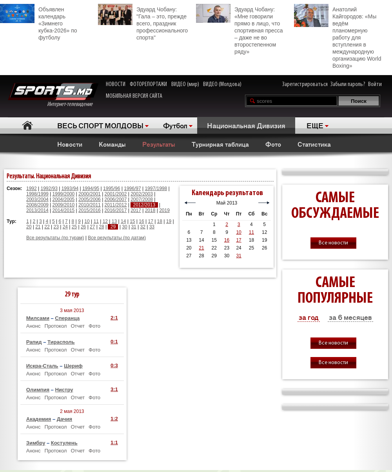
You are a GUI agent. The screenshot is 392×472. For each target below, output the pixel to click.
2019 (164, 210)
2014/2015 (64, 210)
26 (83, 227)
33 (151, 227)
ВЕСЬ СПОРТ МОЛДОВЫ (100, 125)
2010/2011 (89, 205)
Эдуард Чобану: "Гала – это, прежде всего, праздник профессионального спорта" (143, 22)
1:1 (114, 442)
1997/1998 (156, 188)
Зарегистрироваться (305, 84)
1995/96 (111, 188)
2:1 (114, 318)
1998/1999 (37, 194)
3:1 (114, 389)
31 (133, 227)
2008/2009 (37, 205)
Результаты (158, 144)
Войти (375, 84)
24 (65, 227)
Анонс (33, 326)
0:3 (114, 365)
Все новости (333, 243)
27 (92, 227)
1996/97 (132, 188)
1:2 (114, 419)
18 (159, 221)
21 (37, 227)
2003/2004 (37, 199)
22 (46, 227)
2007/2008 (142, 199)
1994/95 (90, 188)
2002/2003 (142, 194)
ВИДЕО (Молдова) (222, 84)
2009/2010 (64, 205)
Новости (69, 144)
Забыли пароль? (347, 84)
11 (96, 221)
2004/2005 (64, 199)
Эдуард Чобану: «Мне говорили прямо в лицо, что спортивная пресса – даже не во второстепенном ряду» (239, 29)
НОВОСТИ (115, 84)
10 (86, 221)
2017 (136, 210)
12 (105, 221)
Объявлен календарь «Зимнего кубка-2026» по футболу (38, 22)
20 (28, 227)
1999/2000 (64, 194)
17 (150, 221)
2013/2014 (37, 210)
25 (74, 227)
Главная (27, 125)
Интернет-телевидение (53, 95)
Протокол (56, 326)
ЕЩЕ (315, 125)
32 (142, 227)
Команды (112, 144)
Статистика (314, 144)
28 (101, 227)
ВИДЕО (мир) (185, 84)
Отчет (78, 326)
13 (114, 221)
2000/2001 (89, 194)
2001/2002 (116, 194)
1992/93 (49, 188)
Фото (273, 144)
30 (124, 227)
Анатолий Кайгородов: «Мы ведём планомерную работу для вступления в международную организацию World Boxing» (337, 36)
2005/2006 (89, 199)
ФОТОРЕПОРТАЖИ (148, 84)
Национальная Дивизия (246, 125)
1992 (31, 188)
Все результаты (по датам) (117, 237)
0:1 (114, 342)
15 (132, 221)
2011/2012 (116, 205)
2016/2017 (116, 210)
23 (55, 227)
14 (123, 221)
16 (141, 221)
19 (168, 221)
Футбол (175, 125)
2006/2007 (116, 199)
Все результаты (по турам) (55, 237)
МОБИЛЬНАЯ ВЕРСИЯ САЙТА (134, 96)
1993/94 (70, 188)
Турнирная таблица (220, 144)
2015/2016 (89, 210)
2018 (150, 210)
